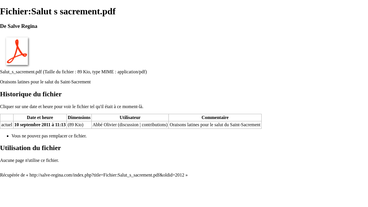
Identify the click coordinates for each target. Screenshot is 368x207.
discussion (129, 124)
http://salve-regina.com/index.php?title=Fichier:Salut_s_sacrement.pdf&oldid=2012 (107, 174)
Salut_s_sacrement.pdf (21, 71)
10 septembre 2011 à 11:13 (40, 124)
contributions (154, 124)
